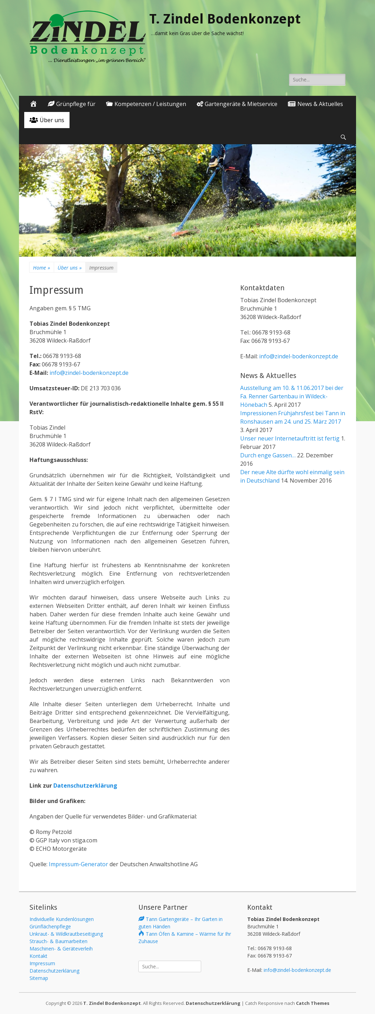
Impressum (42, 963)
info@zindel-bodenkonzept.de (88, 373)
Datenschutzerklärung (85, 785)
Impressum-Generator (78, 864)
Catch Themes (312, 1003)
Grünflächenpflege (50, 926)
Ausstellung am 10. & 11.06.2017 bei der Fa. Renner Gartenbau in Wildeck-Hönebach (291, 396)
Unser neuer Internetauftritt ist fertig (290, 438)
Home (41, 267)
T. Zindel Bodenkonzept (225, 19)
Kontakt (38, 956)
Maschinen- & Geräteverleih (61, 948)
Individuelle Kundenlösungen (61, 919)
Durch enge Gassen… (268, 455)
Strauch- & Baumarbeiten (58, 941)
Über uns (70, 267)
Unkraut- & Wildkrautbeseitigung (66, 933)
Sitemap (38, 978)
